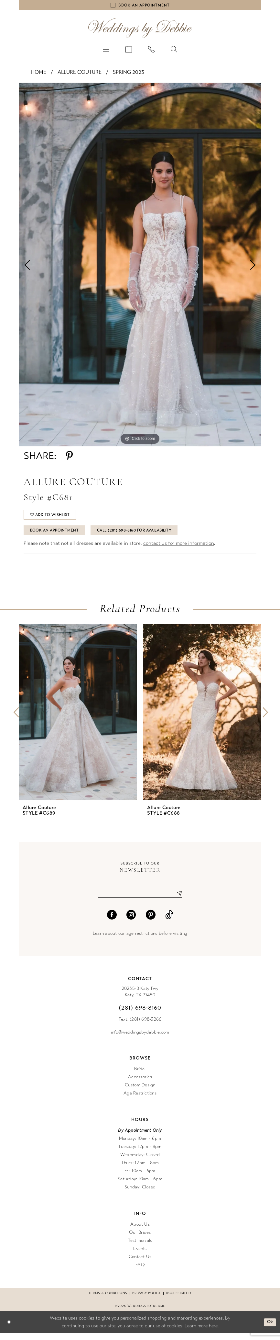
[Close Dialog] (9, 1329)
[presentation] (78, 718)
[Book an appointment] (140, 6)
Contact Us (140, 1263)
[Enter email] (140, 900)
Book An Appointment (57, 535)
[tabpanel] (140, 266)
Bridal (139, 1076)
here (213, 1332)
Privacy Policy (146, 1300)
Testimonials (140, 1247)
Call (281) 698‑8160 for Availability (146, 535)
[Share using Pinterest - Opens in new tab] (69, 457)
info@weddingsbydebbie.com (140, 1039)
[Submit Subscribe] (177, 900)
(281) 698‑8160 (140, 1014)
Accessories (140, 1084)
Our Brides (140, 1239)
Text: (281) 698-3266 (140, 1026)
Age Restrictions (140, 1100)
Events (139, 1255)
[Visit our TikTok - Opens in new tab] (169, 922)
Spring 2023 (128, 74)
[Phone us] (151, 50)
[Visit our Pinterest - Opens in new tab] (151, 922)
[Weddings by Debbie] (140, 29)
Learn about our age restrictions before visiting (140, 940)
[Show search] (174, 50)
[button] (106, 50)
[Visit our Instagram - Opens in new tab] (131, 922)
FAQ (140, 1272)
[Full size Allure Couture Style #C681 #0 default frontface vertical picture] (140, 266)
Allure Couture (80, 74)
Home (38, 74)
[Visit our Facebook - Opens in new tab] (112, 922)
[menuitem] (106, 50)
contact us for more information (178, 549)
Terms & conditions (108, 1300)
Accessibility (178, 1300)
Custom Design (140, 1092)
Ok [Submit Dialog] (269, 1329)
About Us (140, 1231)
